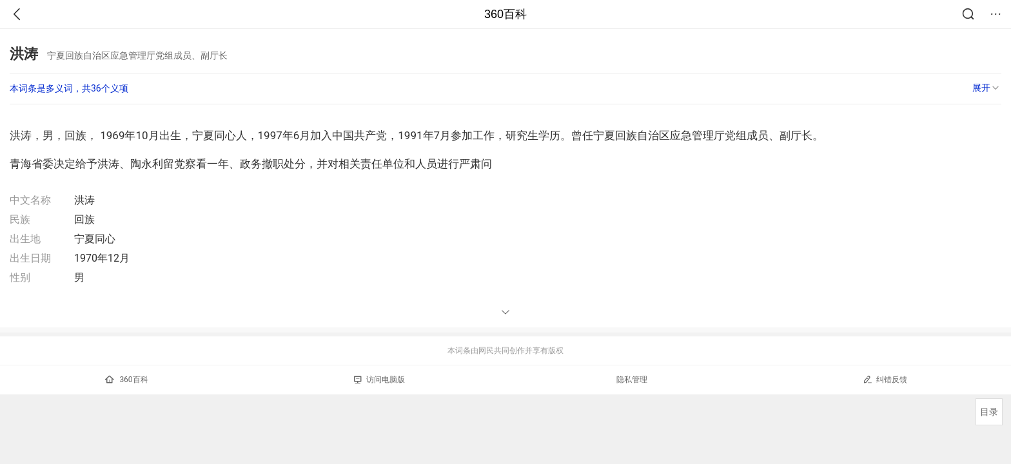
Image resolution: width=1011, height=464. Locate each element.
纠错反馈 (885, 379)
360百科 (505, 14)
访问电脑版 (379, 379)
